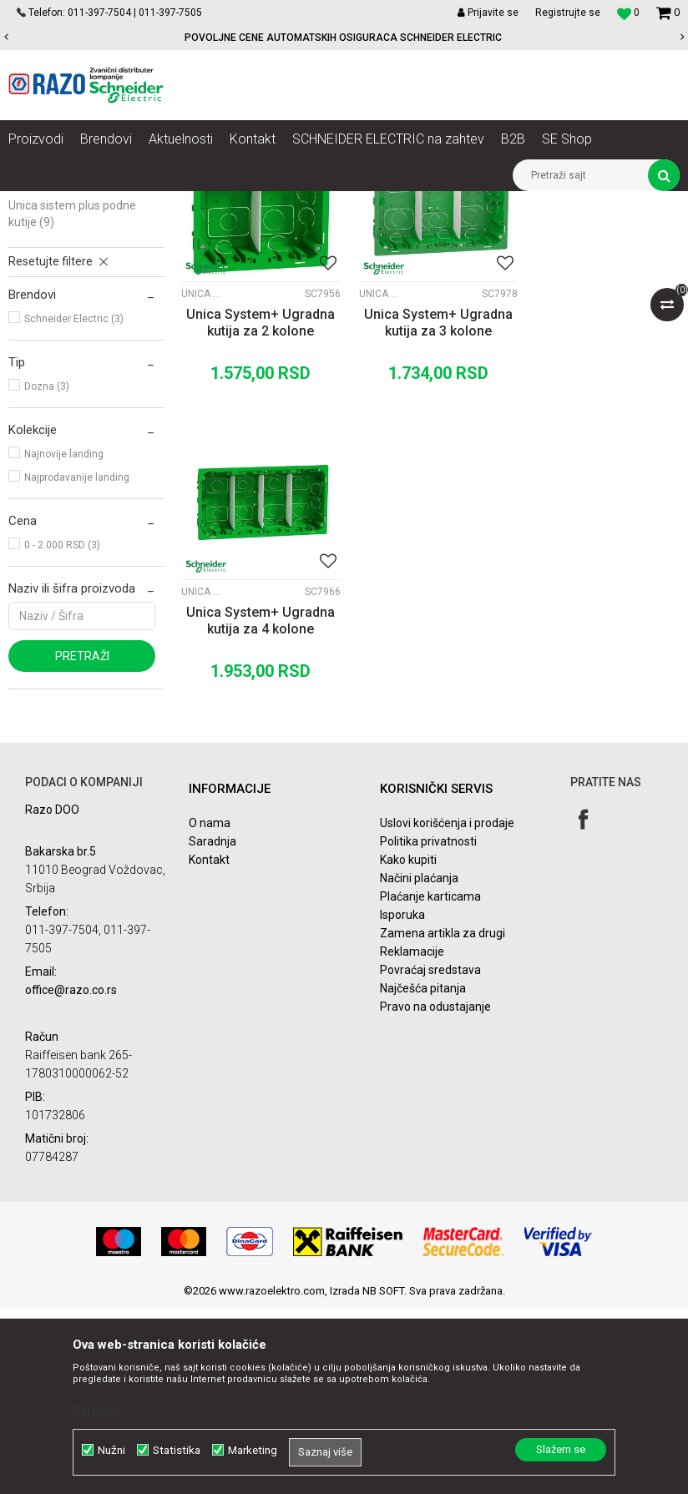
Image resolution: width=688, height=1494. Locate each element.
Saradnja (212, 1026)
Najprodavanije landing (76, 668)
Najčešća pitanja (423, 1173)
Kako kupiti (408, 1045)
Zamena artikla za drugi (442, 1118)
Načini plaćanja (419, 1063)
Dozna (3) (46, 577)
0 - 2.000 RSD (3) (62, 736)
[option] (344, 37)
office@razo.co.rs (71, 1175)
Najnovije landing (64, 645)
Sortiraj (450, 234)
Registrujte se (567, 12)
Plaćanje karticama (430, 1081)
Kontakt (209, 1045)
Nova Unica (166, 203)
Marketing (252, 1450)
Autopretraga (379, 234)
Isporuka (402, 1100)
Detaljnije (97, 1411)
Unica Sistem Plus (252, 203)
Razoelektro (36, 203)
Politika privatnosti (428, 1026)
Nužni (111, 1450)
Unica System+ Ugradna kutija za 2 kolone (258, 508)
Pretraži (82, 847)
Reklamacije (412, 1136)
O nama (209, 1008)
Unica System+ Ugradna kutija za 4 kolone (602, 508)
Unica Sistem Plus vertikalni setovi (79, 325)
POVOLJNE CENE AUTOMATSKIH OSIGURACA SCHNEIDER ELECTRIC (343, 37)
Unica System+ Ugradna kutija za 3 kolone (430, 508)
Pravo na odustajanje (435, 1192)
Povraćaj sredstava (430, 1155)
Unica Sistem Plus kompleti (78, 285)
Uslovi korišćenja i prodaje (447, 1008)
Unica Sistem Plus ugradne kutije (77, 365)
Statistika (176, 1450)
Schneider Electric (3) (74, 510)
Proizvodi (102, 203)
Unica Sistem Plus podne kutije (72, 405)
